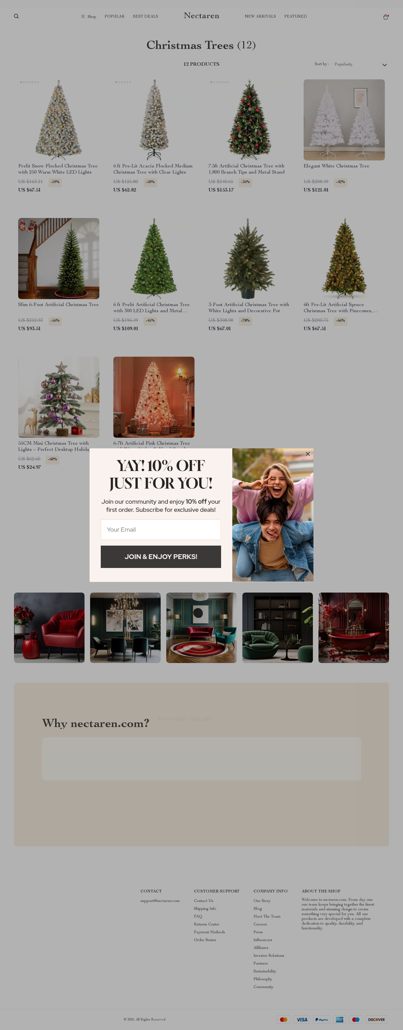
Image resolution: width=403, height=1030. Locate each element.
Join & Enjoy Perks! (161, 556)
